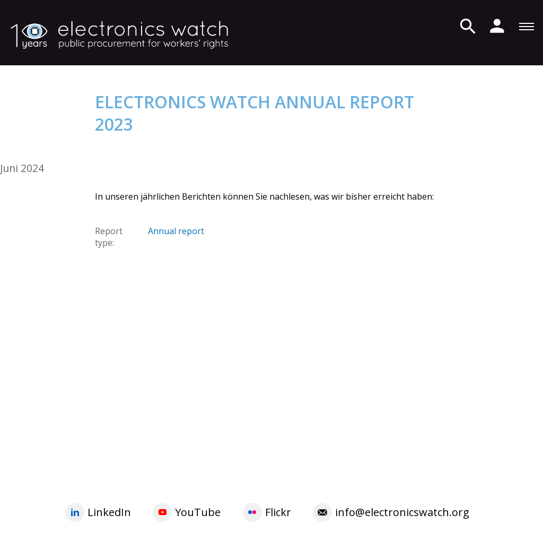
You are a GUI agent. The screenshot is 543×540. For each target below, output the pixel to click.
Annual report (176, 231)
